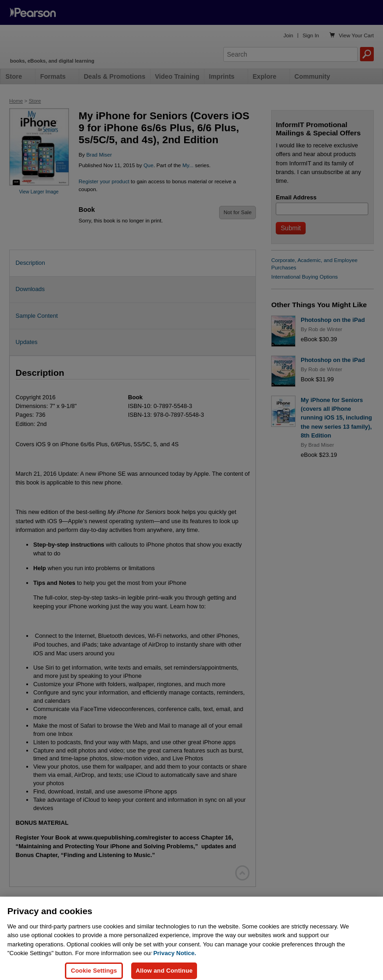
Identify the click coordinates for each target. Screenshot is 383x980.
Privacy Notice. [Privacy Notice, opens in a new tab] (174, 966)
